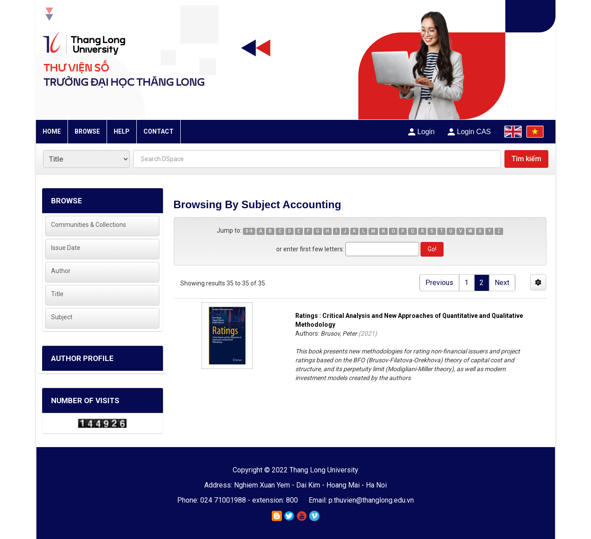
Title (57, 293)
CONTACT (158, 131)
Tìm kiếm (526, 159)
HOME (52, 131)
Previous (439, 282)
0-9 (249, 231)
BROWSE (87, 131)
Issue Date (65, 247)
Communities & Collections (88, 224)
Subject (61, 317)
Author (61, 270)
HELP (122, 131)
